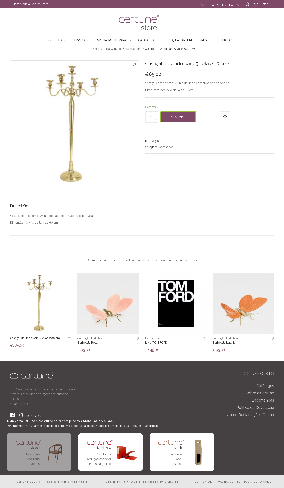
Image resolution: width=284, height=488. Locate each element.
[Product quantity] (151, 117)
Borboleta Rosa (87, 342)
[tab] (20, 207)
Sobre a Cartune (260, 393)
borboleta (97, 338)
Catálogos (147, 40)
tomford (156, 338)
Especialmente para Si (112, 40)
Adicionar (178, 116)
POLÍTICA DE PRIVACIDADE (213, 481)
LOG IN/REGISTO (257, 373)
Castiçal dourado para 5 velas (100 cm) (35, 338)
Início (95, 48)
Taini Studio (131, 481)
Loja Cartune (112, 48)
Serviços (80, 40)
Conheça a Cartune (177, 40)
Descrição (19, 205)
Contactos (224, 40)
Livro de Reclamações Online (248, 415)
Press (204, 40)
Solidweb (171, 481)
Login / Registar (225, 4)
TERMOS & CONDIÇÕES (254, 481)
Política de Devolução (255, 407)
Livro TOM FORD (156, 342)
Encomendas (263, 400)
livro (147, 338)
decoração (83, 338)
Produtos (56, 40)
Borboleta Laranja (224, 342)
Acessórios (133, 48)
